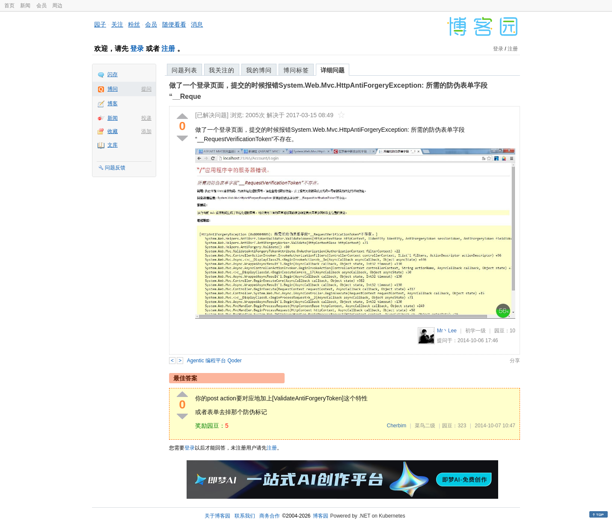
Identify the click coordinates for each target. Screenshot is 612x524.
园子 (100, 24)
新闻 (25, 6)
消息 (197, 24)
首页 (9, 6)
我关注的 (222, 70)
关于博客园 (217, 516)
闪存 (112, 74)
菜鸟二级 (425, 426)
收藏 (112, 131)
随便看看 (174, 24)
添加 (146, 131)
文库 (112, 145)
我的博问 (259, 70)
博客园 (320, 516)
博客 (112, 104)
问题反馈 (115, 168)
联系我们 (245, 516)
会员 (41, 6)
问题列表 (184, 70)
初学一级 (475, 331)
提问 (146, 89)
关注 (117, 24)
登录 (137, 48)
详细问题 (333, 70)
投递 (146, 118)
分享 (515, 361)
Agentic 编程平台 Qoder (214, 361)
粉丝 (134, 24)
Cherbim (396, 426)
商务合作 (269, 516)
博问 (112, 89)
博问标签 (296, 70)
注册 (168, 48)
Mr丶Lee (447, 331)
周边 (57, 6)
